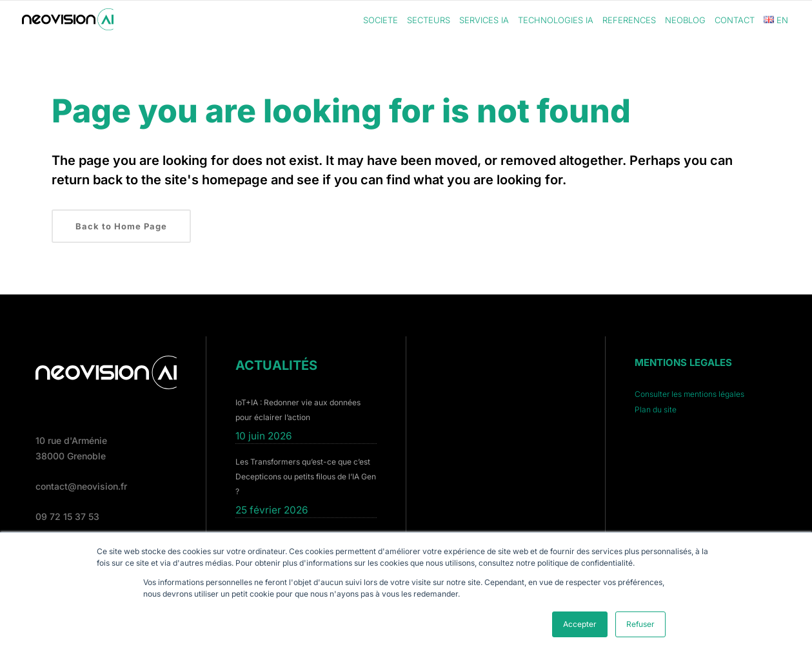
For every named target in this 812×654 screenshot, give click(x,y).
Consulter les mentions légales (689, 394)
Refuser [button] (640, 624)
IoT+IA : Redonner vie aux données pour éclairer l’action (298, 410)
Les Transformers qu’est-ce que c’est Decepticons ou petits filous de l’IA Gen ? (305, 476)
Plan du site (656, 409)
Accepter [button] (580, 624)
